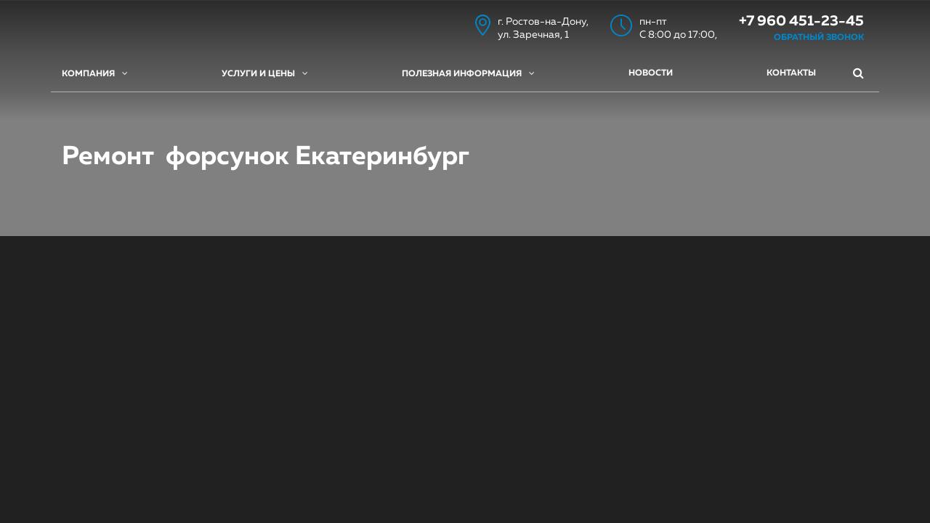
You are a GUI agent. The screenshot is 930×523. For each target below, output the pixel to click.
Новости (650, 73)
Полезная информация (468, 73)
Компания (95, 73)
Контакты (791, 73)
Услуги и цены (265, 73)
